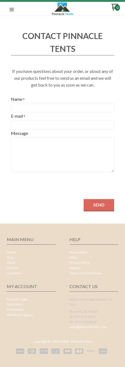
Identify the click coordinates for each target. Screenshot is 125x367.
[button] (12, 10)
